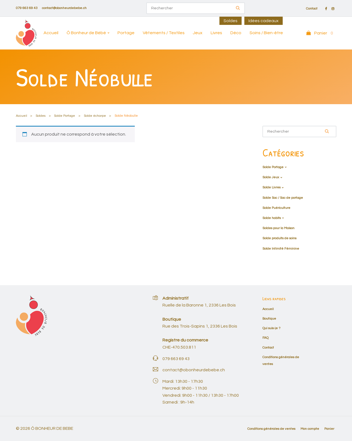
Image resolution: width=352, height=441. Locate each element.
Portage (126, 33)
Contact (311, 8)
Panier (329, 429)
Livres (216, 33)
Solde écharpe (95, 116)
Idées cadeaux (263, 21)
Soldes (230, 21)
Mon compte (310, 429)
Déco (235, 33)
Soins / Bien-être (266, 33)
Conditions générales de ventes (271, 429)
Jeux (197, 33)
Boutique (269, 318)
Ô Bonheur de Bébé (86, 33)
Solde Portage (64, 116)
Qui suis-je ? (271, 328)
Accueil (51, 33)
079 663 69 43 (27, 8)
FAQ (265, 338)
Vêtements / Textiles (164, 33)
